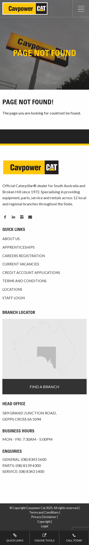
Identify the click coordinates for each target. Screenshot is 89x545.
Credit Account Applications (31, 272)
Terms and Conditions (24, 281)
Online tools (44, 537)
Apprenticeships (18, 247)
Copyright (44, 521)
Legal (44, 526)
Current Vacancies (20, 264)
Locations (12, 289)
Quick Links (14, 537)
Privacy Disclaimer (43, 517)
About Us (11, 239)
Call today (74, 537)
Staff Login (13, 298)
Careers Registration (23, 256)
